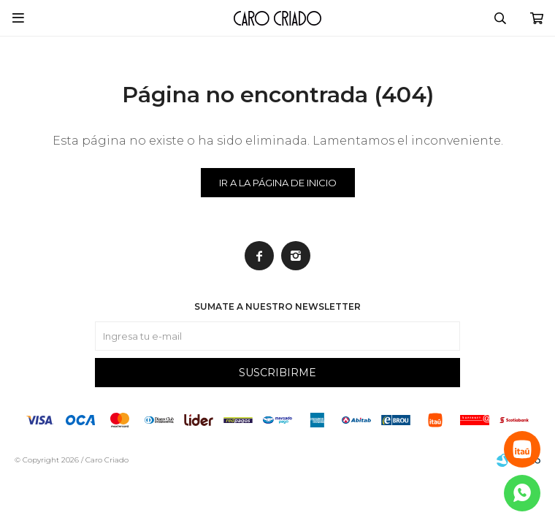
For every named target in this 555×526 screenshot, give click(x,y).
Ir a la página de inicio (278, 182)
